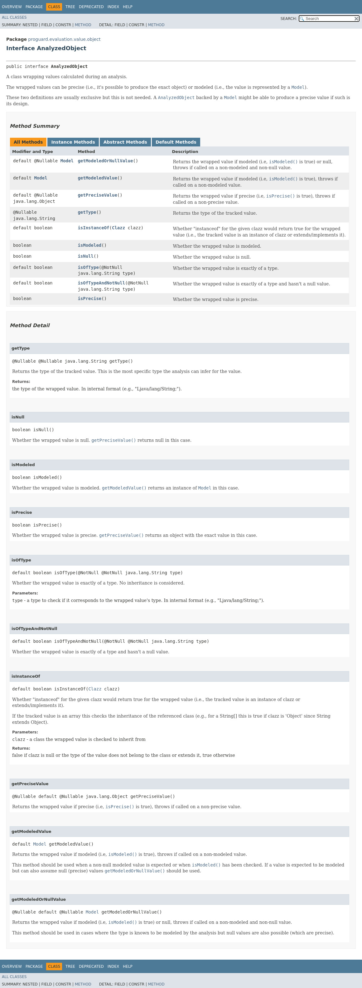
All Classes (14, 17)
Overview (12, 7)
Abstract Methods (125, 142)
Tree (70, 7)
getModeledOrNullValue (105, 160)
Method (83, 25)
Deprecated (91, 7)
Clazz (118, 227)
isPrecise (89, 298)
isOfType (88, 267)
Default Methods (176, 142)
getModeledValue (97, 177)
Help (128, 7)
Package (34, 7)
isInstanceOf (93, 227)
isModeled (89, 245)
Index (113, 7)
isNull (86, 256)
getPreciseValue (97, 195)
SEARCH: (289, 19)
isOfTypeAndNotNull (101, 282)
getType (87, 212)
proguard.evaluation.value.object (64, 39)
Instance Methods (73, 142)
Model (67, 160)
